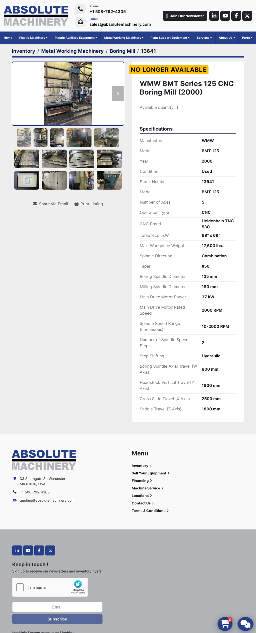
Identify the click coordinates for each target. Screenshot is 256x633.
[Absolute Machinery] (44, 459)
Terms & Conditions (149, 510)
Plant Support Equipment (168, 38)
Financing (140, 480)
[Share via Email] (50, 204)
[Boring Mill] (122, 51)
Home (8, 38)
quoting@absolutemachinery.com (47, 500)
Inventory (140, 465)
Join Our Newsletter (185, 15)
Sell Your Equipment (149, 473)
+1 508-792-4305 (108, 11)
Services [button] (203, 38)
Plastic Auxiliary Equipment (75, 38)
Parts (246, 38)
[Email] (57, 607)
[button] (33, 38)
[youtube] (225, 16)
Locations (140, 495)
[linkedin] (214, 16)
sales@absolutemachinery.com (120, 24)
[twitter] (247, 16)
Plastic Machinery (32, 38)
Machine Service (146, 488)
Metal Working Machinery (122, 38)
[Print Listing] (88, 204)
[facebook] (236, 16)
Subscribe (57, 618)
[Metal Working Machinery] (72, 51)
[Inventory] (23, 51)
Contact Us (141, 503)
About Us (225, 38)
